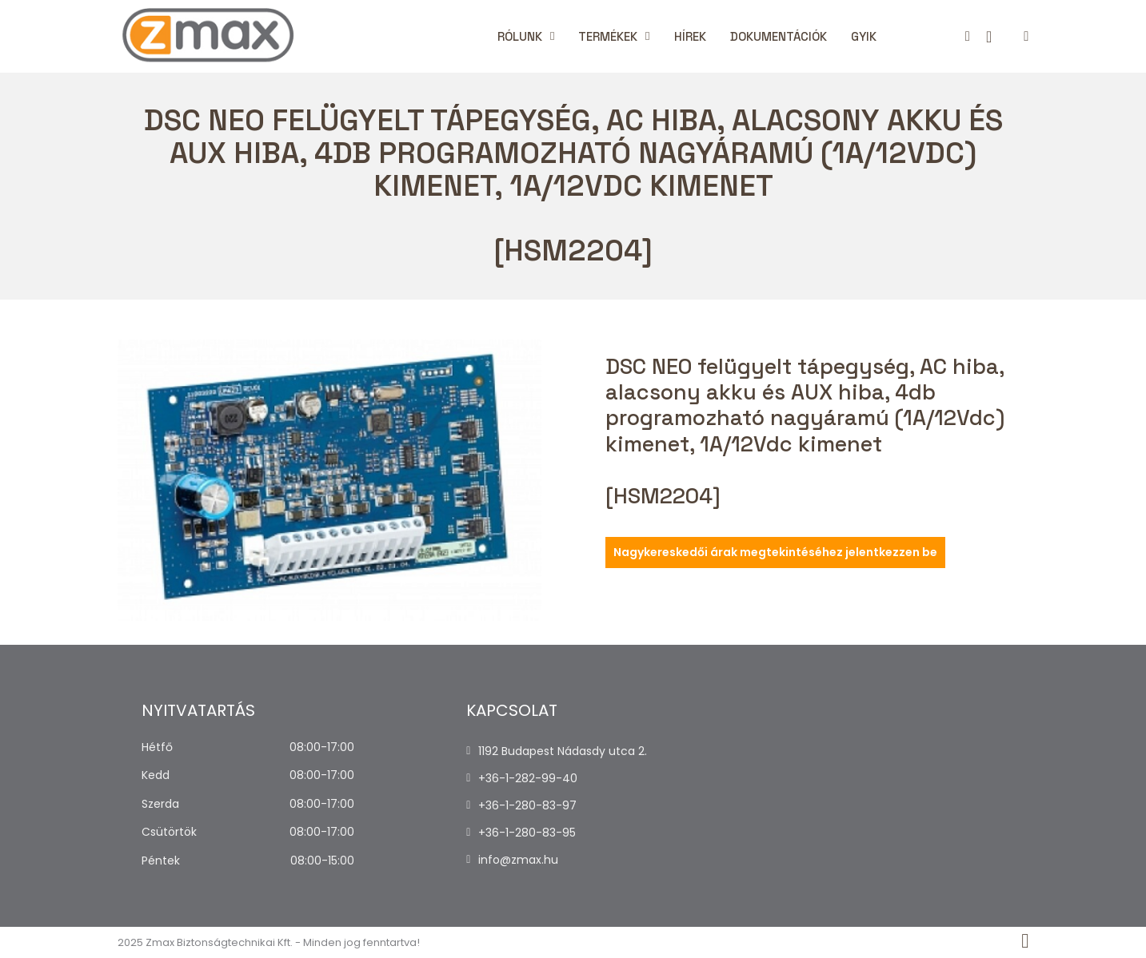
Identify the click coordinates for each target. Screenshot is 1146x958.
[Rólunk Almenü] (552, 36)
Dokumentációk (778, 36)
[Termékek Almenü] (647, 36)
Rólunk (519, 36)
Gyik (863, 36)
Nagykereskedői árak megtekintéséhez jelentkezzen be (775, 552)
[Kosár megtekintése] (989, 37)
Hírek (690, 36)
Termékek (607, 36)
